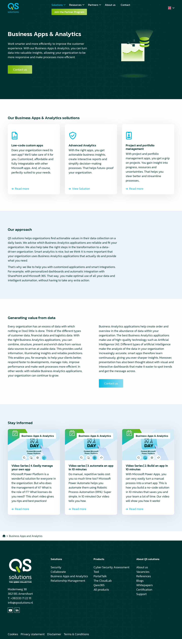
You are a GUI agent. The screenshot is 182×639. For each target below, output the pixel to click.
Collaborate (58, 571)
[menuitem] (58, 5)
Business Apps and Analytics (69, 576)
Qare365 (99, 585)
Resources (76, 5)
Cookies (13, 634)
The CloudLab (103, 580)
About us (110, 5)
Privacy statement (33, 634)
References (143, 576)
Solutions (59, 5)
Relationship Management (68, 580)
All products (101, 589)
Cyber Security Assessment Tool (111, 569)
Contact (125, 5)
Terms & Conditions (76, 634)
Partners (94, 5)
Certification (144, 589)
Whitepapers (144, 585)
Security (56, 567)
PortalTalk (100, 576)
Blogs (140, 580)
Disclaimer (54, 634)
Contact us (20, 69)
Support (141, 594)
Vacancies (142, 571)
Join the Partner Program (69, 12)
